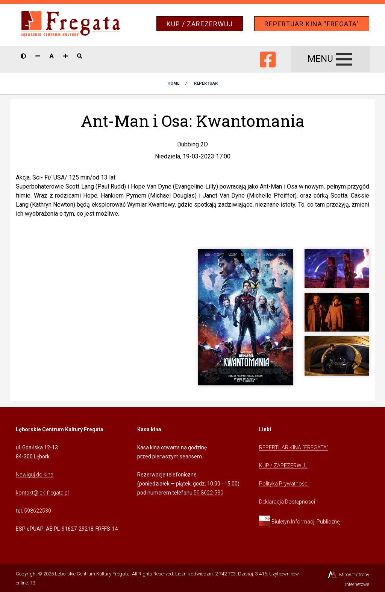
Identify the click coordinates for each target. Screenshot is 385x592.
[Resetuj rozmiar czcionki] (51, 56)
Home (173, 83)
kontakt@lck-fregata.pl (42, 493)
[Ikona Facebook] (268, 58)
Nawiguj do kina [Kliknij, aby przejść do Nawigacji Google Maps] (34, 475)
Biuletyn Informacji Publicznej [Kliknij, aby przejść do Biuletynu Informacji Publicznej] (300, 522)
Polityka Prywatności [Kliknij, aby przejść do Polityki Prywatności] (284, 484)
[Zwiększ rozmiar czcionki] (65, 56)
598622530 (37, 511)
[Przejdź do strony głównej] (71, 24)
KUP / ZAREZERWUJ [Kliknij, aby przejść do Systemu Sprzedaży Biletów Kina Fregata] (283, 466)
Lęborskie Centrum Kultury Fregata (92, 574)
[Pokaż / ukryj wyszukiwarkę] (79, 56)
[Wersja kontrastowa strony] (23, 56)
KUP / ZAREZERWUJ (200, 24)
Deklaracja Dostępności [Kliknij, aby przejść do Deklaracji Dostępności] (287, 502)
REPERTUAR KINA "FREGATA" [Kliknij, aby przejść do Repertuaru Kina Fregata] (293, 447)
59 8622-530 (208, 493)
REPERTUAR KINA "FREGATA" (311, 24)
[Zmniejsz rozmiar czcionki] (38, 56)
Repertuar (206, 83)
